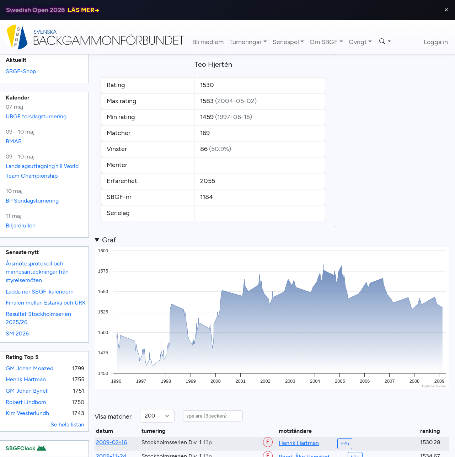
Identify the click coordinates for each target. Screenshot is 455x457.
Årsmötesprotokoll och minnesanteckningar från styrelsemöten (37, 272)
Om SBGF (324, 42)
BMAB (14, 141)
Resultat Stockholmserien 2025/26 (38, 318)
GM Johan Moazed (29, 368)
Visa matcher (113, 416)
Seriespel (286, 42)
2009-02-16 (111, 442)
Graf (109, 240)
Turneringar (245, 42)
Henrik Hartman (26, 379)
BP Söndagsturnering (32, 200)
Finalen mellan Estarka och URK (46, 302)
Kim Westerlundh (27, 413)
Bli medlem (208, 42)
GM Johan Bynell (27, 390)
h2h (345, 444)
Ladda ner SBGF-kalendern (40, 291)
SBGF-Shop (21, 71)
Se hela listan (67, 424)
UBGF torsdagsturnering (36, 116)
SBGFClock (26, 448)
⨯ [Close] (446, 9)
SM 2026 (17, 333)
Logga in (436, 42)
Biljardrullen (21, 225)
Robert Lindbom (26, 402)
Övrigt (358, 42)
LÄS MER (84, 10)
